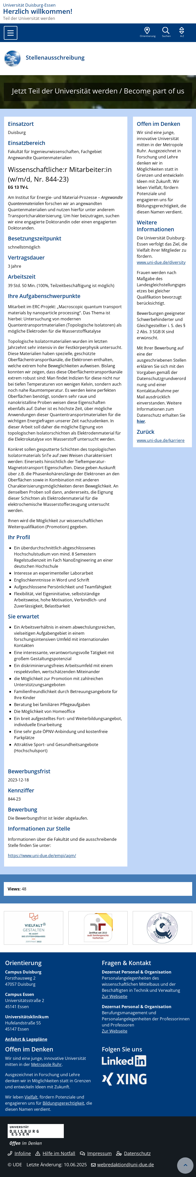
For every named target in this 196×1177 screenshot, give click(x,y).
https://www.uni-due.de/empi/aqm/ (42, 855)
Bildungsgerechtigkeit (63, 1103)
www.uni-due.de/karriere (161, 440)
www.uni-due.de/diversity (161, 262)
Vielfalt (31, 1097)
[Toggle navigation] (10, 33)
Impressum (96, 1153)
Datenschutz (133, 1153)
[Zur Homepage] (98, 5)
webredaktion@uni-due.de (125, 1164)
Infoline (19, 1153)
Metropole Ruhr (46, 1064)
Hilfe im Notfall (55, 1153)
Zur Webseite (114, 996)
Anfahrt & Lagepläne (26, 1039)
